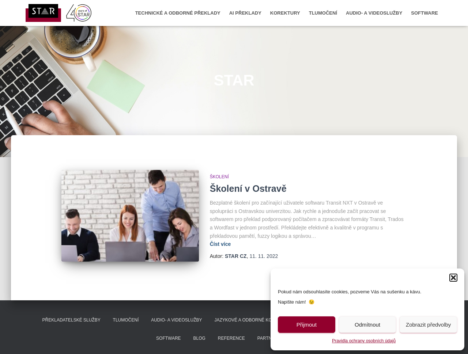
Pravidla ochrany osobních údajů (364, 340)
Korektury (285, 13)
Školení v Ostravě (248, 188)
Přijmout (307, 324)
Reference (231, 338)
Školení (219, 176)
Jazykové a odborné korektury (253, 320)
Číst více (220, 244)
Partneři (268, 338)
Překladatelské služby (71, 320)
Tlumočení (323, 13)
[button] (453, 277)
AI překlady (245, 13)
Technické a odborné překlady (177, 13)
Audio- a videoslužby (374, 13)
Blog (199, 338)
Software (424, 13)
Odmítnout (367, 324)
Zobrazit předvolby (428, 324)
